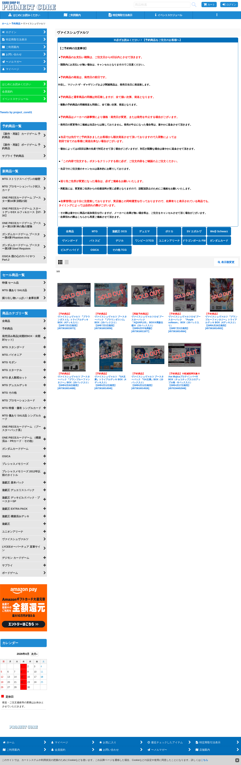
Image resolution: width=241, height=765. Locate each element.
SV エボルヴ (194, 231)
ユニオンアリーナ (169, 240)
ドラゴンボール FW (194, 240)
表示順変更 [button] (226, 262)
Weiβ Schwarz (219, 231)
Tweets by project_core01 (16, 112)
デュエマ (144, 231)
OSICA (95, 249)
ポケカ (169, 231)
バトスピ (94, 240)
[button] (217, 15)
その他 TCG (119, 249)
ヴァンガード (70, 240)
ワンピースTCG (144, 240)
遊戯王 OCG (119, 231)
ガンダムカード (219, 240)
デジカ (120, 240)
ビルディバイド (70, 249)
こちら (204, 760)
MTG (95, 231)
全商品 (70, 231)
